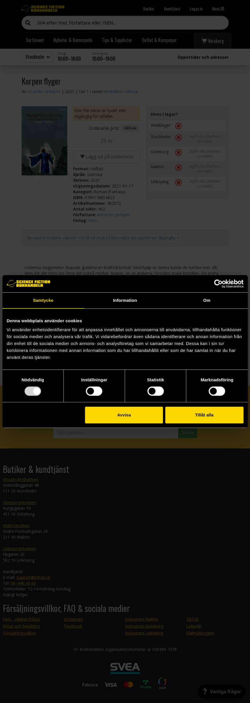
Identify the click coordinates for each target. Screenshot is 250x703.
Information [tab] (125, 300)
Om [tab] (206, 300)
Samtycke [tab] (43, 300)
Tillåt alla (204, 414)
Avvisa (124, 414)
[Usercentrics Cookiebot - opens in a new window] (218, 283)
